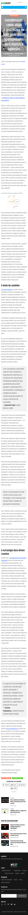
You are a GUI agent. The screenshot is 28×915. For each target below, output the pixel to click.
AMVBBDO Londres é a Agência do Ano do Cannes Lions (18, 812)
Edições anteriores (5, 883)
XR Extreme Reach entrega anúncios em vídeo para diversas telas (18, 843)
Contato (15, 880)
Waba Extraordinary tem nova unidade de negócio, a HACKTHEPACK (17, 827)
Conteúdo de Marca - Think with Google (13, 54)
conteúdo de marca (17, 778)
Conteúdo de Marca (6, 871)
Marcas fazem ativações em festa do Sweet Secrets (18, 834)
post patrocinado (14, 16)
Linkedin (14, 788)
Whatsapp (22, 785)
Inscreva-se (22, 896)
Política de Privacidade (6, 880)
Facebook (6, 785)
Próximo (12, 809)
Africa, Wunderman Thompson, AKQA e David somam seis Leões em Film (18, 802)
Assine (20, 880)
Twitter (13, 785)
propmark (11, 912)
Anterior (12, 798)
